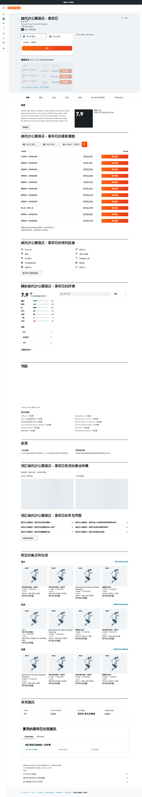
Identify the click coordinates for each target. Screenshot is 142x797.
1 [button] (52, 56)
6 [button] (42, 61)
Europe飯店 (40, 757)
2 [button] (57, 56)
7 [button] (47, 61)
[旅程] (3, 48)
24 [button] (62, 71)
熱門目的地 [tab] (40, 702)
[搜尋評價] (86, 293)
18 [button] (67, 66)
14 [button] (47, 66)
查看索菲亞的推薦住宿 (121, 614)
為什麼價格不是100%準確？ (75, 747)
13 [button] (42, 66)
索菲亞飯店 (95, 714)
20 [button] (42, 71)
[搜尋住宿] (3, 19)
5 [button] (37, 61)
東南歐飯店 (59, 757)
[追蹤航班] (3, 38)
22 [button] (52, 71)
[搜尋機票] (3, 14)
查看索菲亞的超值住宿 (121, 569)
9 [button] (57, 61)
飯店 (33, 757)
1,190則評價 (31, 29)
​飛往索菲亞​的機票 (32, 714)
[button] (139, 2)
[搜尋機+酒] (3, 27)
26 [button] (37, 76)
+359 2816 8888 (27, 26)
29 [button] (52, 76)
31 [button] (62, 76)
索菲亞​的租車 (63, 714)
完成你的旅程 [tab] (28, 702)
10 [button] (62, 61)
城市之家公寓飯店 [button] (28, 597)
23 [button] (57, 71)
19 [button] (37, 71)
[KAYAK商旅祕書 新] (3, 42)
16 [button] (57, 66)
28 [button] (47, 76)
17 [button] (62, 66)
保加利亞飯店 (49, 757)
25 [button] (67, 71)
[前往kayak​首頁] (14, 8)
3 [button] (62, 56)
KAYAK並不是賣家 (75, 739)
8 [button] (52, 61)
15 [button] (52, 66)
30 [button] (57, 76)
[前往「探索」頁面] (3, 33)
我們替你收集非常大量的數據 (75, 743)
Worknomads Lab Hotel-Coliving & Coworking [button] (87, 553)
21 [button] (47, 71)
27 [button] (42, 76)
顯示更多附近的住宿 (121, 527)
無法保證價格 (48, 733)
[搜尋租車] (3, 23)
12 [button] (37, 66)
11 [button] (67, 61)
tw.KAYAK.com (25, 757)
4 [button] (67, 56)
